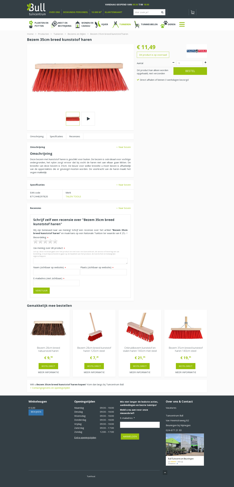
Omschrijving (37, 136)
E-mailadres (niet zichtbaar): (48, 278)
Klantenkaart (113, 12)
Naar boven (125, 147)
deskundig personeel (75, 12)
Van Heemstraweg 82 (177, 420)
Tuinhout (91, 476)
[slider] (45, 241)
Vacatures (171, 407)
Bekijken (36, 411)
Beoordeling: (40, 237)
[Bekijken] (192, 12)
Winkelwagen (38, 401)
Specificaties (56, 136)
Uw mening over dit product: (49, 248)
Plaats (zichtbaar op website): (96, 267)
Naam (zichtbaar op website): (49, 267)
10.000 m (96, 12)
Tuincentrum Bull (174, 415)
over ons (54, 12)
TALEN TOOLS (73, 196)
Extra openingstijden (85, 437)
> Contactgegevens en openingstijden (50, 387)
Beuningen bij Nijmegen (178, 425)
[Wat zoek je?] (149, 12)
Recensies (74, 136)
